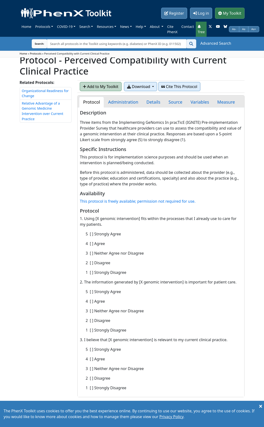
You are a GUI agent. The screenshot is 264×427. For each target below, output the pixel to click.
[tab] (91, 102)
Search (84, 26)
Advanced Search (215, 43)
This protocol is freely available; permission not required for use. (138, 201)
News (124, 26)
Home (26, 26)
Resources (105, 26)
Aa (243, 29)
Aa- (234, 29)
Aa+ (253, 29)
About (155, 26)
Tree (201, 29)
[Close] (260, 406)
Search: (36, 43)
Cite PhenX (172, 29)
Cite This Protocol (179, 86)
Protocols (42, 26)
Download (139, 86)
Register (174, 13)
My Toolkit (229, 13)
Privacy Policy (171, 416)
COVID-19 (65, 26)
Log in (201, 13)
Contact (187, 26)
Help (139, 26)
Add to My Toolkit (100, 86)
